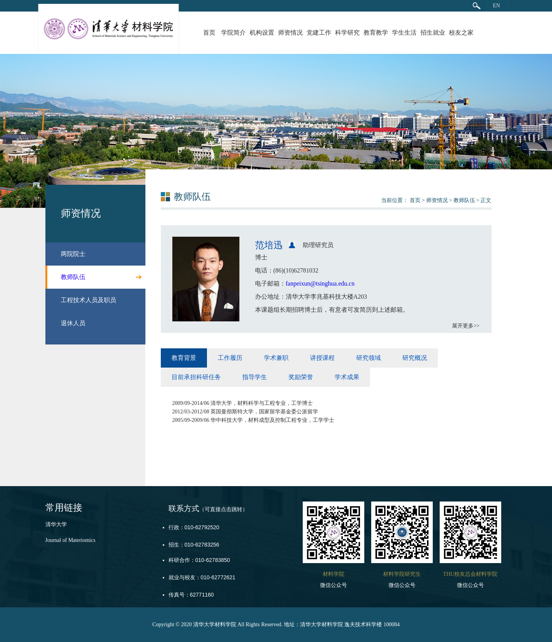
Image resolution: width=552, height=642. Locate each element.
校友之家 (461, 32)
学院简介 (233, 32)
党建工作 (319, 32)
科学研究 (347, 32)
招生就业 (432, 32)
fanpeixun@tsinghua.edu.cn (320, 283)
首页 (209, 32)
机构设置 (262, 32)
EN (496, 5)
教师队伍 (464, 200)
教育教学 (376, 32)
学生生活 (404, 32)
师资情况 (290, 32)
